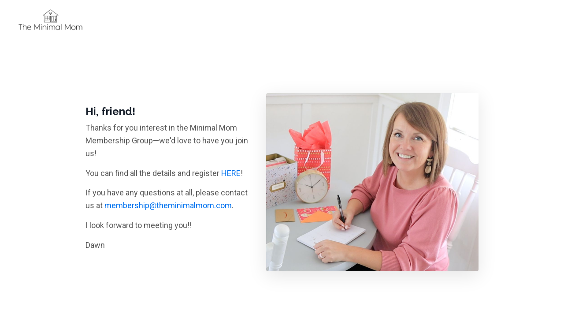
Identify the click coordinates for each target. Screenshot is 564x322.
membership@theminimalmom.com (168, 205)
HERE (231, 173)
